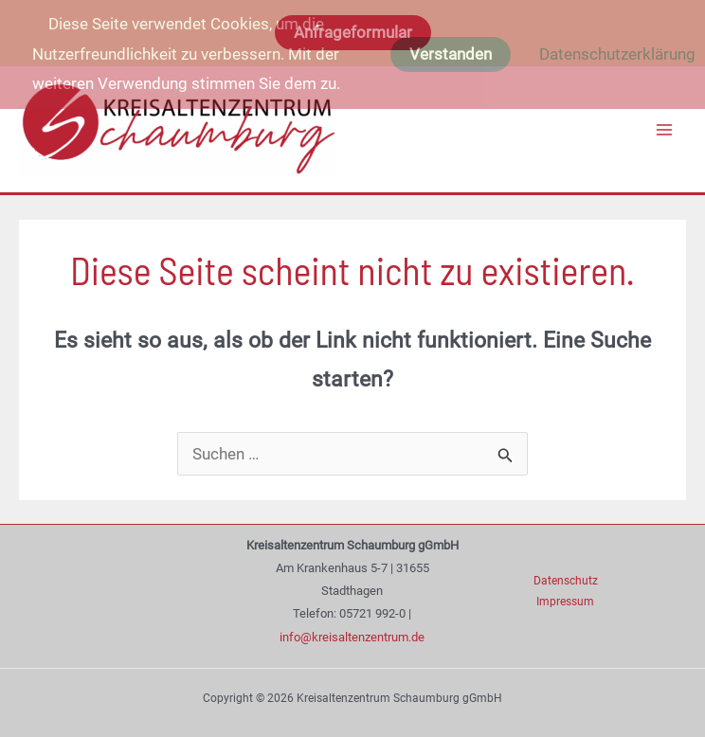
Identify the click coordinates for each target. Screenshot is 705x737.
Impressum (565, 601)
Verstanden (450, 54)
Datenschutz (565, 580)
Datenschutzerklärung (617, 54)
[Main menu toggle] (665, 130)
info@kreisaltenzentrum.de (352, 637)
